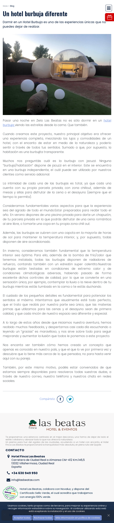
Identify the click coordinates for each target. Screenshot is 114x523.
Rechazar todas (43, 517)
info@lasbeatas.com (25, 480)
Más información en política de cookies (78, 517)
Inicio (5, 6)
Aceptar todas (22, 517)
